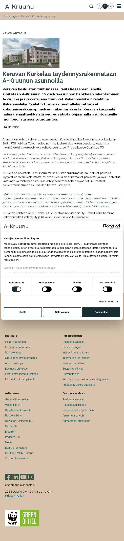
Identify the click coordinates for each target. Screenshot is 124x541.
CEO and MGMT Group (19, 453)
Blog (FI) (10, 431)
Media (8, 442)
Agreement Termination (76, 420)
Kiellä (22, 312)
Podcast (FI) (12, 437)
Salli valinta (62, 312)
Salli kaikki (101, 312)
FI (99, 6)
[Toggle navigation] (118, 6)
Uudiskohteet (13, 352)
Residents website (73, 341)
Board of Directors (16, 447)
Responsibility (13, 415)
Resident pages (72, 347)
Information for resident (76, 357)
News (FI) (11, 426)
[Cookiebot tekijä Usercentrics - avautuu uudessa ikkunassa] (105, 226)
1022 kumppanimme (24, 243)
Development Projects (18, 410)
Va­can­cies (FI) (13, 404)
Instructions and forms (76, 352)
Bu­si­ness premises (16, 368)
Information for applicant (19, 379)
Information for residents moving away (85, 379)
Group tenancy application (78, 410)
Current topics (71, 374)
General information (17, 399)
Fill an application (15, 341)
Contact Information (17, 458)
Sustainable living (73, 368)
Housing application (74, 404)
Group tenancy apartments (21, 357)
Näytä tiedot (106, 301)
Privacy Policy (14, 495)
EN (105, 6)
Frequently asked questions (21, 374)
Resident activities (73, 363)
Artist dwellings (14, 363)
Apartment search (73, 415)
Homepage (10, 16)
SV (111, 6)
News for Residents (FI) (19, 420)
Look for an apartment (18, 347)
